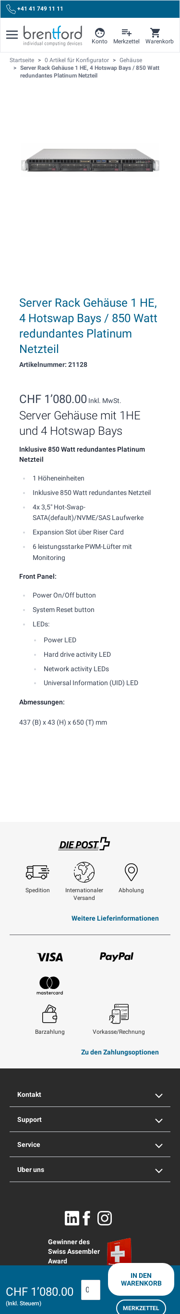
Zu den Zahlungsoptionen (120, 1052)
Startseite (22, 60)
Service (90, 1144)
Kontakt (90, 1094)
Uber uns (90, 1169)
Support (90, 1119)
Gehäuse (131, 60)
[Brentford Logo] (53, 36)
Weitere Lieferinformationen (115, 918)
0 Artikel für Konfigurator (77, 60)
